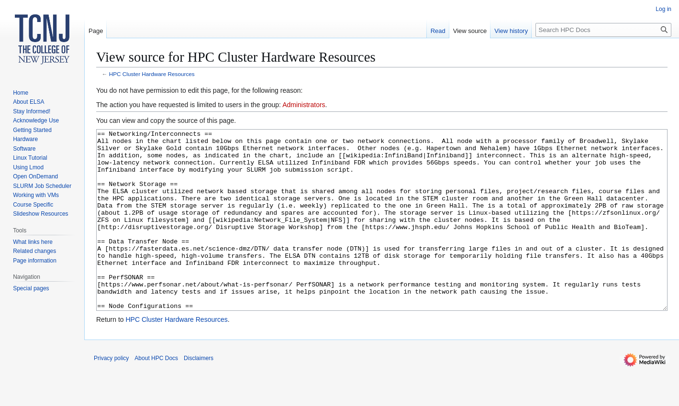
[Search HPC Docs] (603, 30)
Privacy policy (111, 394)
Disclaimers (198, 394)
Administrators (303, 105)
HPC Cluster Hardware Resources (152, 74)
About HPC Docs (156, 394)
